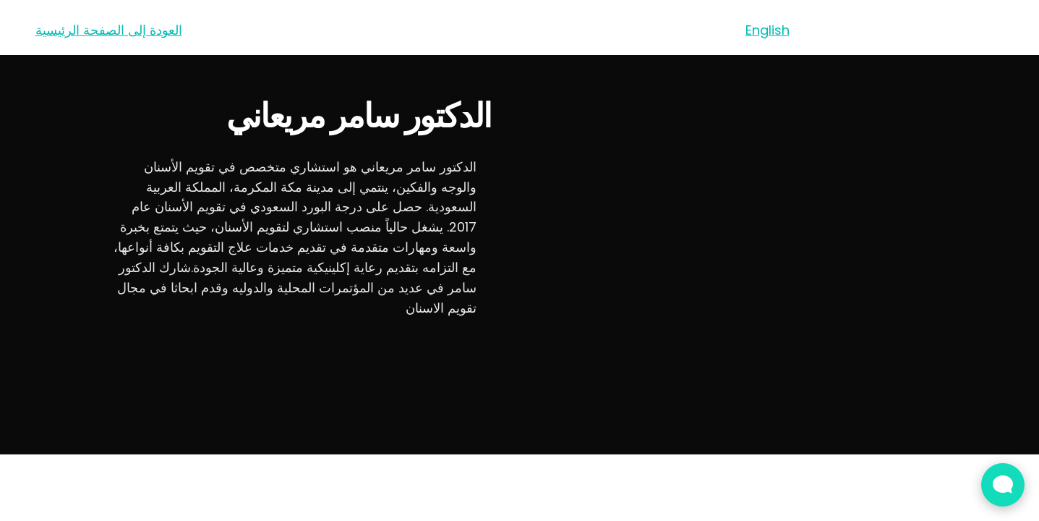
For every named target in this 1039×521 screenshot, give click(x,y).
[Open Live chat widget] (1003, 485)
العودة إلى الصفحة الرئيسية (108, 30)
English (767, 30)
